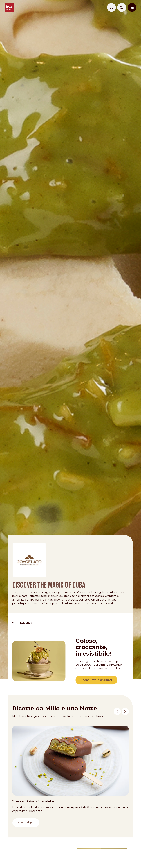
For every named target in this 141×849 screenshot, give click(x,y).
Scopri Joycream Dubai (97, 690)
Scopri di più (25, 835)
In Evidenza (23, 631)
